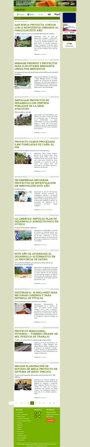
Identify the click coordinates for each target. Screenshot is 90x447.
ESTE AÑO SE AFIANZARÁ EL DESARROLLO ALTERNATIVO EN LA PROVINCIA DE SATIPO (35, 256)
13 (39, 403)
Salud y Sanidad (21, 438)
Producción (20, 431)
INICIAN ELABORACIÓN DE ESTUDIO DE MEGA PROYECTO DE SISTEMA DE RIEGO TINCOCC (36, 368)
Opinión (19, 427)
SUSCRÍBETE (51, 420)
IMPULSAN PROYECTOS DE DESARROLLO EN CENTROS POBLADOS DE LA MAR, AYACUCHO (32, 104)
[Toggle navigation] (73, 9)
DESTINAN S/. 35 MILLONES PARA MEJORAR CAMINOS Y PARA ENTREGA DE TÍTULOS (36, 295)
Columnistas (20, 440)
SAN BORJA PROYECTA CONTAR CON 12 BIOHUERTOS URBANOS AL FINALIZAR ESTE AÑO (37, 27)
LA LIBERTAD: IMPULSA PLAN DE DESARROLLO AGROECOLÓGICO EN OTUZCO (37, 221)
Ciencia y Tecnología (23, 418)
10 (28, 403)
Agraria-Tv (20, 412)
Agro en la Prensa (22, 414)
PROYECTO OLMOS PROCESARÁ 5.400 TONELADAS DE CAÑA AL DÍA (35, 144)
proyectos (43, 54)
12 (36, 403)
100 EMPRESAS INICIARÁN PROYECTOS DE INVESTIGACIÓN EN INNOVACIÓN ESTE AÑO (35, 182)
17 (54, 403)
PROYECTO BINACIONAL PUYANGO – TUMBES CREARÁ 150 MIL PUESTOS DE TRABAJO (36, 333)
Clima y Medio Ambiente (24, 421)
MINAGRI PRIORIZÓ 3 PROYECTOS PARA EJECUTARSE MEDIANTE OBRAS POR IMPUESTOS (36, 66)
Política (19, 429)
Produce (42, 209)
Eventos (19, 423)
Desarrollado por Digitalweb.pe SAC (37, 446)
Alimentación (21, 416)
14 (43, 403)
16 (50, 403)
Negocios (20, 425)
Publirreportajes (22, 435)
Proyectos (20, 433)
